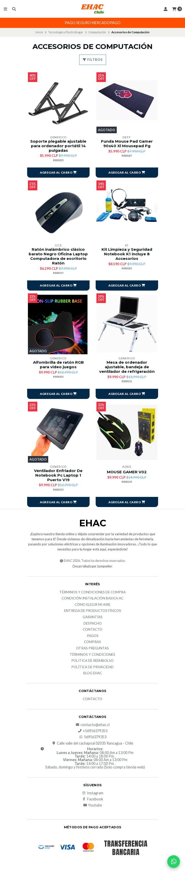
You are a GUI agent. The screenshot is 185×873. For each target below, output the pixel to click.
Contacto (92, 630)
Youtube (92, 806)
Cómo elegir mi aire (92, 606)
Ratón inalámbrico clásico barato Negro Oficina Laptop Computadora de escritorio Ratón (58, 257)
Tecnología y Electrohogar (65, 32)
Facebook (92, 800)
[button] (58, 173)
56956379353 (92, 738)
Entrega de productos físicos (92, 612)
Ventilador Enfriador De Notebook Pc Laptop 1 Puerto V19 (58, 476)
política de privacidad (92, 668)
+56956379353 (92, 732)
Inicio (39, 32)
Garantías (93, 618)
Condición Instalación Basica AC (92, 599)
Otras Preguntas (92, 649)
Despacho (92, 624)
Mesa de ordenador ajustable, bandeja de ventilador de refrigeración (126, 368)
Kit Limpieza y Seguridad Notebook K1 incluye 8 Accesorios (127, 254)
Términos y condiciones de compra (92, 593)
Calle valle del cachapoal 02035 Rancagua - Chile (92, 744)
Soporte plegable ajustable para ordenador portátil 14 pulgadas (58, 146)
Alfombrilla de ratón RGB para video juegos (58, 365)
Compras (92, 643)
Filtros (92, 60)
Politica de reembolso (92, 662)
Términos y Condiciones (92, 656)
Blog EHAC (92, 674)
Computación (97, 32)
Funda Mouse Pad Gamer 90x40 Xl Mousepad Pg (126, 143)
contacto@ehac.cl (92, 726)
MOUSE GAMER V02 (127, 473)
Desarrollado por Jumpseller (92, 567)
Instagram (92, 794)
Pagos (92, 637)
